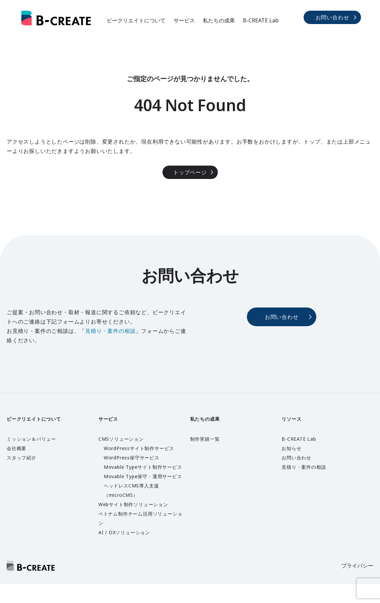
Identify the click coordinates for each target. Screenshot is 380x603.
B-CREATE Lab (261, 20)
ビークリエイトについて (136, 20)
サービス (184, 20)
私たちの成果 (219, 20)
